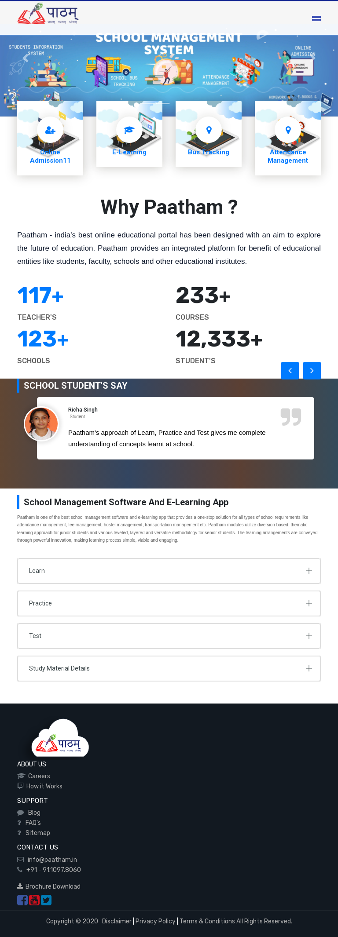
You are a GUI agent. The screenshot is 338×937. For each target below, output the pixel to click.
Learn (37, 570)
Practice (40, 603)
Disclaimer (116, 921)
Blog (33, 813)
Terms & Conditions (207, 921)
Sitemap (36, 833)
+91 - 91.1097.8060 (51, 870)
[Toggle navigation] (316, 18)
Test (35, 635)
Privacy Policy (155, 921)
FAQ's (32, 823)
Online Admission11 (50, 156)
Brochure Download (49, 886)
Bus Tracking (208, 152)
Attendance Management (288, 156)
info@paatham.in (50, 860)
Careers (38, 776)
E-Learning (129, 152)
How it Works (43, 786)
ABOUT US (31, 764)
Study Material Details (59, 668)
